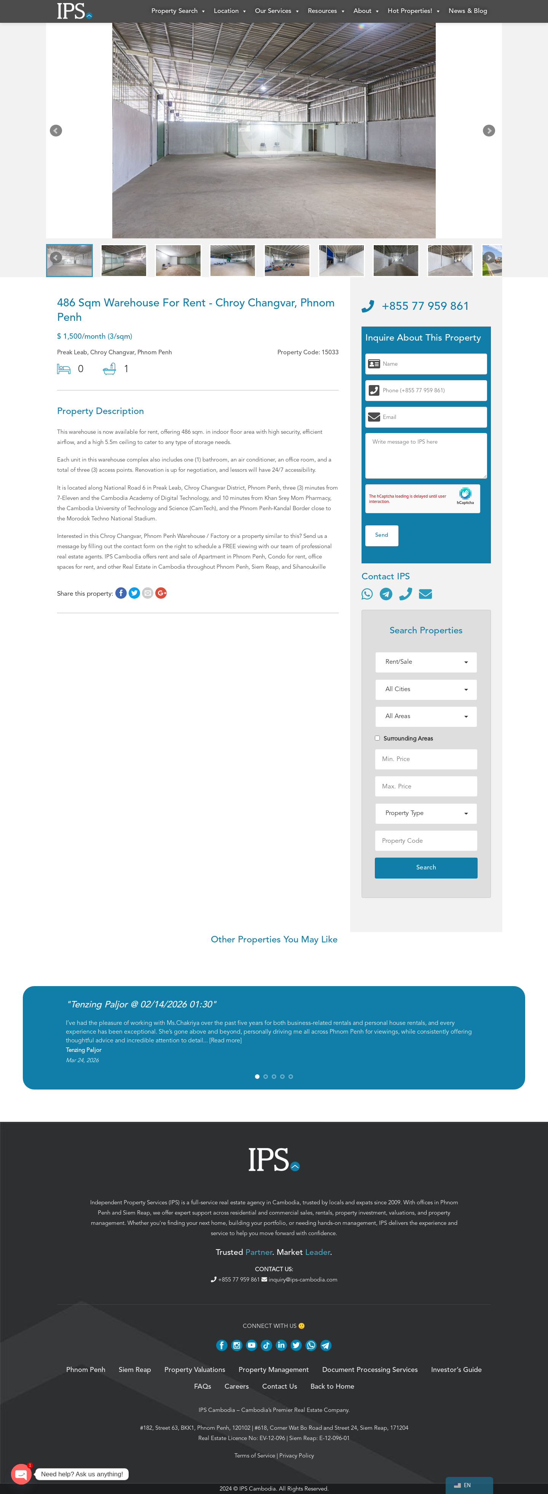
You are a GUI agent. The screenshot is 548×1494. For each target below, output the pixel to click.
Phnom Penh (85, 1370)
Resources (327, 11)
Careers (237, 1386)
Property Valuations (194, 1370)
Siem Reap (136, 1212)
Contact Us (279, 1386)
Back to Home (332, 1386)
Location (230, 11)
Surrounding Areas (404, 738)
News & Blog (468, 11)
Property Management (274, 1370)
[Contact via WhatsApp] (367, 593)
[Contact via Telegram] (386, 593)
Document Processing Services (370, 1370)
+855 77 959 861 (416, 306)
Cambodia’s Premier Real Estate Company (294, 1410)
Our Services (277, 11)
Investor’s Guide (456, 1370)
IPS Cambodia (217, 1410)
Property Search (178, 11)
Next (490, 132)
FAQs (202, 1386)
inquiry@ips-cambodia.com (299, 1279)
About (367, 11)
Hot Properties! (414, 11)
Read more (225, 1040)
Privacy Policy (296, 1455)
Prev (57, 132)
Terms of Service (254, 1455)
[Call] (405, 593)
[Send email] (425, 593)
